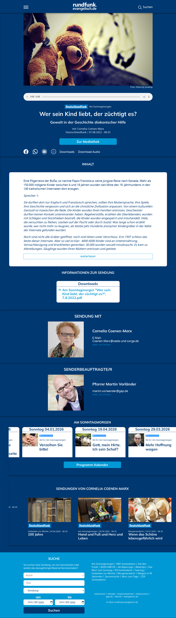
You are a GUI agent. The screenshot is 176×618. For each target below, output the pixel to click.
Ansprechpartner (125, 593)
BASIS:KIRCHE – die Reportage (117, 567)
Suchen (148, 7)
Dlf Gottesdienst (123, 570)
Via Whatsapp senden (35, 151)
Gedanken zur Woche (38, 531)
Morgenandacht (136, 531)
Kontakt (111, 593)
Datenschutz (142, 593)
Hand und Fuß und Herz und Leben (100, 536)
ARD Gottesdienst (125, 564)
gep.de (109, 596)
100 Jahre (35, 534)
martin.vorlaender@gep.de (110, 391)
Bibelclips (141, 567)
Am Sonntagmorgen (100, 106)
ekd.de (118, 596)
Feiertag (139, 570)
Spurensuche (112, 576)
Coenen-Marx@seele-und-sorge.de (115, 341)
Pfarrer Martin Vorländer (114, 384)
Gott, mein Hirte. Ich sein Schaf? (106, 447)
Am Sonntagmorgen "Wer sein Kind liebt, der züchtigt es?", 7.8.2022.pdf (86, 294)
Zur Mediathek (88, 141)
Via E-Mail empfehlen (44, 151)
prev (12, 441)
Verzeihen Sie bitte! (51, 447)
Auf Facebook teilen (26, 151)
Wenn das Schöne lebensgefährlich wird (145, 536)
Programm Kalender (92, 465)
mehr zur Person (101, 344)
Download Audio (89, 152)
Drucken (53, 151)
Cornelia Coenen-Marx (90, 129)
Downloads (67, 152)
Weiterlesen (88, 256)
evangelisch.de (131, 596)
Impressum (99, 593)
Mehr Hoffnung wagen (158, 447)
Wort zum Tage (130, 576)
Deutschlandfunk (76, 132)
